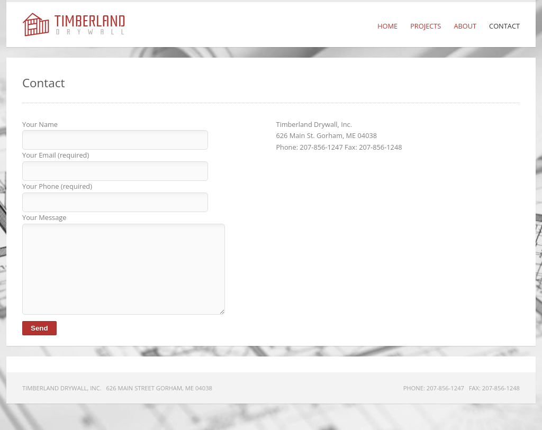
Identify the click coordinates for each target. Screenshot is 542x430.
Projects (425, 26)
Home (387, 26)
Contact (504, 26)
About (465, 26)
